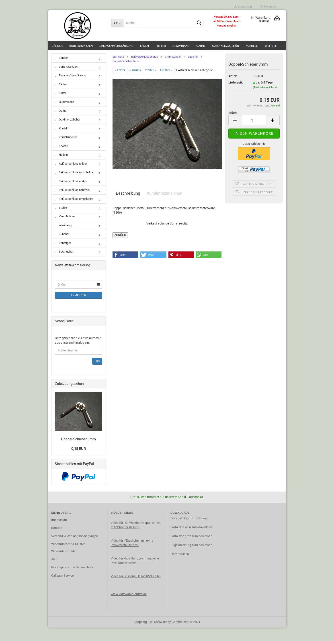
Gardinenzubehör (225, 45)
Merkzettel (268, 6)
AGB (54, 559)
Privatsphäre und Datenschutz (72, 567)
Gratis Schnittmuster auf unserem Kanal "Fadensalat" (167, 497)
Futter (161, 45)
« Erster (120, 70)
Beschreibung (128, 193)
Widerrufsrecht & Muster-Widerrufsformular (68, 547)
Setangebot (64, 251)
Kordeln (252, 45)
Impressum (59, 520)
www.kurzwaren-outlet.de (129, 594)
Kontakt (56, 528)
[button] (126, 254)
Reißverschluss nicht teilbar (74, 172)
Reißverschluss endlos (71, 181)
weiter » (150, 70)
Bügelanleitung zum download (191, 545)
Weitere (271, 45)
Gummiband (181, 45)
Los (97, 361)
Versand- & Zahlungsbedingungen (74, 536)
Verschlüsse (65, 216)
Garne (200, 45)
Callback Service (62, 575)
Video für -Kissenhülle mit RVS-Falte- (136, 576)
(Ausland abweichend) (265, 87)
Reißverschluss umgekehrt (74, 198)
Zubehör (62, 234)
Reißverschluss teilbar (71, 163)
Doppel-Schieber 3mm (78, 439)
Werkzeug (63, 225)
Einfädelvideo (179, 554)
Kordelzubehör (66, 137)
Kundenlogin (243, 6)
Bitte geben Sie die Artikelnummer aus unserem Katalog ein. (78, 340)
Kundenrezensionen (164, 193)
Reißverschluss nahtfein (72, 190)
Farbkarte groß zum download (191, 536)
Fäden (144, 45)
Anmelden (78, 295)
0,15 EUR (78, 449)
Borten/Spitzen (81, 45)
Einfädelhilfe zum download (189, 518)
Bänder (57, 45)
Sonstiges (63, 243)
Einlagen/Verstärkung (116, 45)
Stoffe (61, 207)
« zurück (135, 70)
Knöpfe (61, 146)
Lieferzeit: (235, 82)
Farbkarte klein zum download (191, 527)
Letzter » (166, 70)
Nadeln (61, 154)
